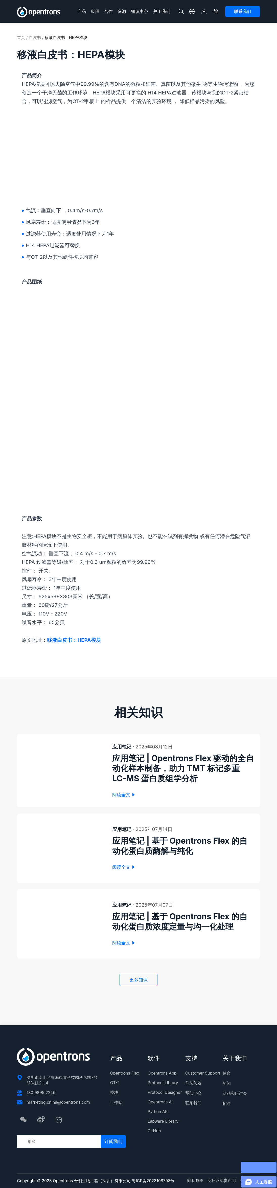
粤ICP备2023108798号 (153, 1180)
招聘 (227, 1103)
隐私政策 (195, 1180)
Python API (158, 1111)
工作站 (116, 1102)
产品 (81, 11)
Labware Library (163, 1121)
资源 (122, 11)
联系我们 (242, 11)
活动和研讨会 (235, 1093)
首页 (21, 37)
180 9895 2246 (41, 1092)
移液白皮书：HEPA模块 (74, 640)
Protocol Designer (165, 1092)
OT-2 (115, 1082)
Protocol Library (163, 1082)
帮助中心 (193, 1092)
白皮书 (35, 37)
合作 (108, 11)
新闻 (227, 1083)
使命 (227, 1073)
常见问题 (193, 1082)
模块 (114, 1092)
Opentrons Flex (124, 1073)
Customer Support (202, 1073)
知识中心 (139, 11)
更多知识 (138, 979)
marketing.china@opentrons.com (58, 1102)
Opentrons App (162, 1073)
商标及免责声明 (221, 1180)
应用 (95, 11)
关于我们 (161, 11)
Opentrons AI (160, 1101)
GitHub (154, 1130)
